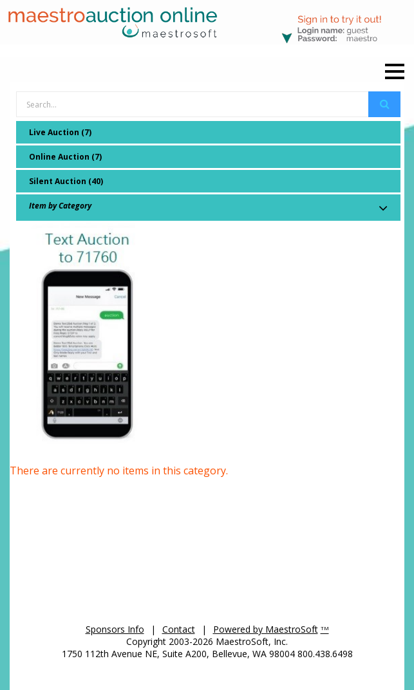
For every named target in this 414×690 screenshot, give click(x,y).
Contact (178, 629)
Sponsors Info (115, 629)
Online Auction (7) (65, 156)
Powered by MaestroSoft (265, 629)
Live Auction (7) (60, 132)
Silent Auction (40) (66, 181)
